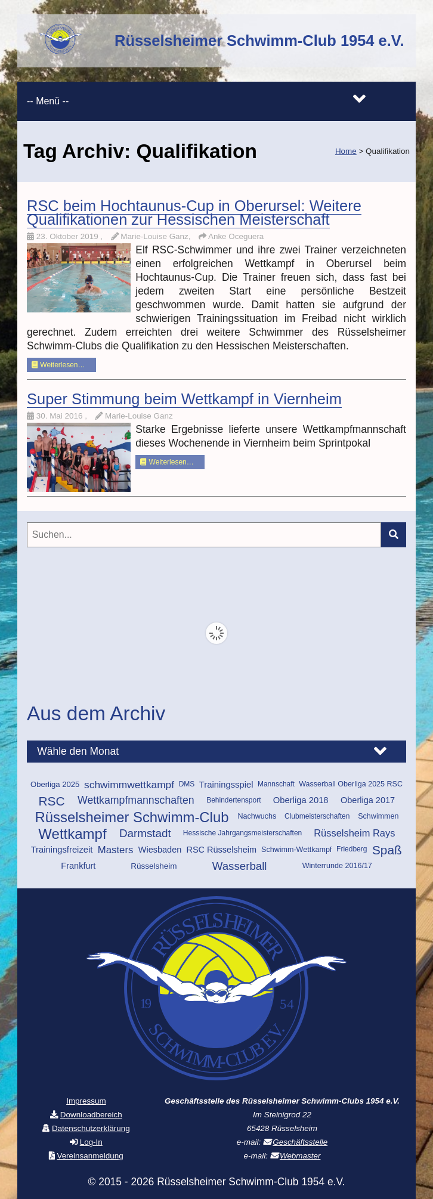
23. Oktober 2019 (68, 236)
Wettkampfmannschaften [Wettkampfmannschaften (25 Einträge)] (136, 800)
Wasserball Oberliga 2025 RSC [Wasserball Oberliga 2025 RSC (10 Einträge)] (351, 784)
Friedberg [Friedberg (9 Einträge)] (351, 849)
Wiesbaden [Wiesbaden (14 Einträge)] (160, 849)
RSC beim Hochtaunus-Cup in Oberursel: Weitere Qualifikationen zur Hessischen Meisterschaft (194, 212)
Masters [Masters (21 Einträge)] (116, 850)
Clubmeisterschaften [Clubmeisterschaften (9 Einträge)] (317, 816)
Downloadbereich (91, 1114)
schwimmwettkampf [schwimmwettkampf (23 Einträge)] (129, 785)
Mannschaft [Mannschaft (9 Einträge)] (276, 784)
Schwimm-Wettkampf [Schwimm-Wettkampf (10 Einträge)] (296, 849)
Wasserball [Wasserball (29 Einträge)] (239, 866)
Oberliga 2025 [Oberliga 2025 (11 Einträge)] (54, 784)
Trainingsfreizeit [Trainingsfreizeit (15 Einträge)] (62, 849)
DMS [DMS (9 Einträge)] (187, 784)
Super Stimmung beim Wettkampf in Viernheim (184, 399)
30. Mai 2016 (60, 415)
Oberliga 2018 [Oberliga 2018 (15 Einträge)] (301, 800)
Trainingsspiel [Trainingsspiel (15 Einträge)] (226, 784)
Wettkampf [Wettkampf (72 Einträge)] (72, 834)
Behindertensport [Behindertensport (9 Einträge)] (233, 800)
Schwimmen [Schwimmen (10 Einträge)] (378, 816)
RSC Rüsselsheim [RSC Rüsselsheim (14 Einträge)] (221, 849)
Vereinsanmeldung (90, 1155)
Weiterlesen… (58, 365)
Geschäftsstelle (300, 1142)
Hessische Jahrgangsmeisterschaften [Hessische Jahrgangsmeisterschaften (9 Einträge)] (242, 833)
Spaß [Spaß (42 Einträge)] (387, 850)
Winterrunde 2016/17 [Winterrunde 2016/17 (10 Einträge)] (337, 866)
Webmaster (300, 1155)
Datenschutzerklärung (91, 1128)
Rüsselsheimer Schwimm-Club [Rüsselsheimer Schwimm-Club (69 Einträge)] (132, 817)
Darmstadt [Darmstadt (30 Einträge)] (145, 833)
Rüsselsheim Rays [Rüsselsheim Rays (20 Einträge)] (354, 833)
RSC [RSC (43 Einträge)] (51, 801)
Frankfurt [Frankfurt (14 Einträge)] (78, 865)
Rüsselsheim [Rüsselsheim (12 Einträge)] (154, 866)
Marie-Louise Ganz (139, 415)
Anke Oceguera (236, 236)
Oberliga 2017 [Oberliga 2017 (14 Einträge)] (368, 800)
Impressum (86, 1100)
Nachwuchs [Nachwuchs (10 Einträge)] (256, 816)
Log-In (91, 1142)
